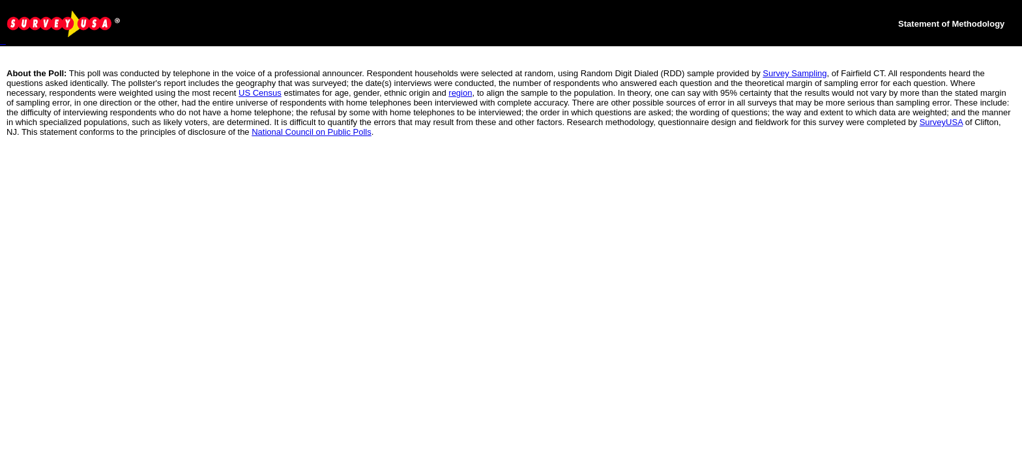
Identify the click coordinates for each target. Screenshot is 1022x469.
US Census (260, 93)
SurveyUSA (941, 122)
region (460, 93)
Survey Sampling (794, 73)
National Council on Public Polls (312, 132)
